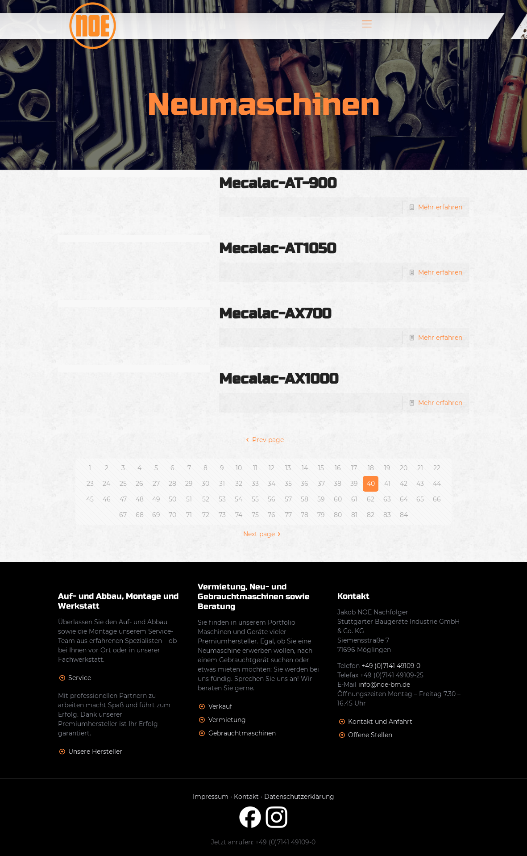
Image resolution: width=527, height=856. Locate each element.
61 (354, 499)
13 (288, 468)
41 (387, 484)
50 (172, 499)
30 (205, 484)
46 (107, 499)
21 (420, 468)
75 (255, 515)
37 (321, 484)
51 (189, 499)
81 (354, 515)
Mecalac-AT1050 (277, 248)
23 (90, 484)
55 (255, 499)
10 (239, 468)
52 (205, 499)
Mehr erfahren (440, 207)
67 (123, 515)
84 (404, 515)
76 (271, 515)
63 (387, 499)
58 (304, 499)
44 (437, 484)
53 (222, 499)
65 (420, 499)
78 (304, 515)
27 (156, 484)
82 (370, 515)
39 (354, 484)
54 (238, 499)
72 (205, 515)
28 (172, 484)
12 (271, 468)
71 (189, 515)
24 (106, 484)
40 (371, 484)
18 (371, 468)
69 (156, 515)
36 (304, 484)
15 (321, 468)
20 (403, 468)
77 (288, 515)
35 (288, 484)
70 (172, 515)
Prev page (263, 440)
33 (255, 484)
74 (238, 515)
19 (387, 468)
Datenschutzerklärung (299, 797)
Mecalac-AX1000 (278, 379)
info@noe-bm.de (384, 685)
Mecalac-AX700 (275, 313)
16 (338, 468)
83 (387, 515)
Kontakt (246, 797)
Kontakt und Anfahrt (380, 722)
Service (79, 678)
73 (222, 515)
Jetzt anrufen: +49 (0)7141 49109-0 (263, 842)
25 (123, 484)
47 (123, 499)
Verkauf (220, 706)
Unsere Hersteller (95, 751)
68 (140, 515)
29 (189, 484)
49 (156, 499)
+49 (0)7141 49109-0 (391, 666)
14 (305, 468)
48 (140, 499)
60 (338, 499)
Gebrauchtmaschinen (242, 733)
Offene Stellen (370, 735)
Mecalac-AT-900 (277, 183)
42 (403, 484)
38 (337, 484)
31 (222, 484)
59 (321, 499)
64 (404, 499)
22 (436, 468)
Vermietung (227, 720)
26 (139, 484)
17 (354, 468)
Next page (263, 534)
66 (437, 499)
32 (238, 484)
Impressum (210, 797)
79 (321, 515)
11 (255, 468)
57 (288, 499)
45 (90, 499)
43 (420, 484)
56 (271, 499)
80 (338, 515)
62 (370, 499)
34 (271, 484)
